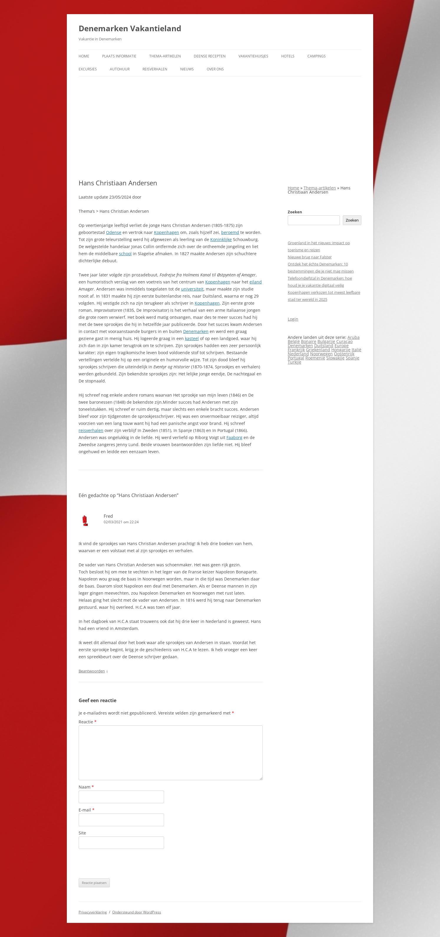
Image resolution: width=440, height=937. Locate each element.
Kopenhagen (166, 232)
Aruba (354, 337)
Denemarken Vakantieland (130, 28)
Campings (316, 56)
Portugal (296, 358)
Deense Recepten (210, 56)
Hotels (288, 56)
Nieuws (187, 69)
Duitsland (323, 345)
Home (84, 56)
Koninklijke (221, 239)
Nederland (298, 354)
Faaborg (234, 437)
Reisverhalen (155, 69)
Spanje (352, 358)
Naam (86, 787)
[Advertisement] (220, 127)
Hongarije (340, 349)
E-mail (87, 810)
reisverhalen (91, 430)
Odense (113, 232)
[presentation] (123, 863)
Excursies (88, 69)
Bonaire (308, 341)
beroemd (230, 232)
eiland (255, 282)
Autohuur (120, 69)
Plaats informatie (119, 56)
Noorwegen (321, 354)
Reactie (88, 722)
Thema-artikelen (165, 56)
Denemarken (196, 331)
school (125, 253)
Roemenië (315, 358)
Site (82, 833)
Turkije (294, 362)
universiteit (192, 289)
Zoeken (295, 212)
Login (293, 319)
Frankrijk (296, 349)
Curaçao (344, 341)
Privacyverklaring (93, 912)
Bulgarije (326, 341)
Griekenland (318, 349)
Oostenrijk (344, 354)
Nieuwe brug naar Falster (310, 257)
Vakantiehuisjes (253, 56)
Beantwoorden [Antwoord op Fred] (92, 671)
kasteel (192, 338)
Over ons (215, 69)
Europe (342, 345)
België (294, 341)
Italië (356, 349)
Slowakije (335, 358)
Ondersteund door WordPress (136, 912)
